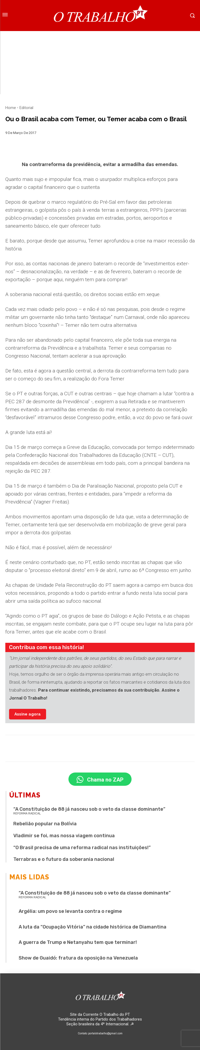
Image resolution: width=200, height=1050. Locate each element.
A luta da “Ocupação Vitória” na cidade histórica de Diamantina (92, 927)
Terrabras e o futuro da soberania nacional (63, 859)
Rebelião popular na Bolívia (45, 824)
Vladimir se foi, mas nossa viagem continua (64, 836)
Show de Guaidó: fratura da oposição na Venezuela (78, 958)
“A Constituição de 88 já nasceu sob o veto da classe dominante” (89, 809)
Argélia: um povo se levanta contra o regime (70, 911)
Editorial (26, 107)
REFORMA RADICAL (27, 813)
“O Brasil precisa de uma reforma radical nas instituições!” (82, 848)
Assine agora (27, 714)
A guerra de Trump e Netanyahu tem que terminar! (78, 942)
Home (10, 107)
